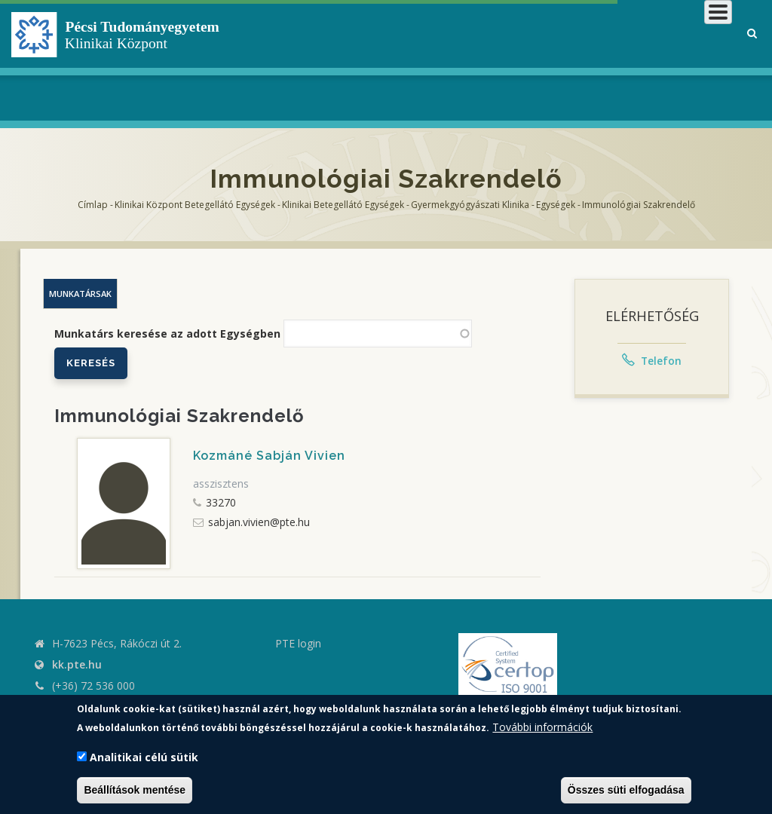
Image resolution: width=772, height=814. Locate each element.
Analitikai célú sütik (144, 757)
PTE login (298, 643)
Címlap (93, 204)
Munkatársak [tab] (80, 293)
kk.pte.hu (77, 664)
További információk (542, 727)
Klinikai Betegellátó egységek (343, 204)
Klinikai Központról (345, 59)
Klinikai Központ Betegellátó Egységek (195, 204)
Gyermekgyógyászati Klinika (470, 204)
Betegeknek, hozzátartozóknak (491, 59)
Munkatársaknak (671, 60)
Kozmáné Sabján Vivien (269, 455)
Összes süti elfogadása (626, 790)
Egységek (555, 204)
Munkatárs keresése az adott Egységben (167, 333)
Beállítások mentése (134, 790)
